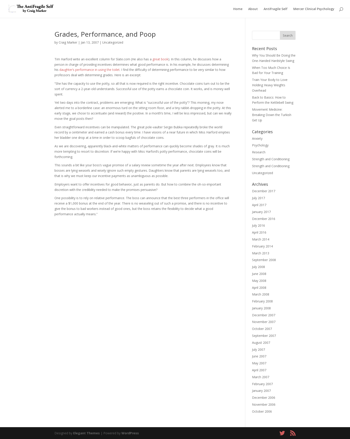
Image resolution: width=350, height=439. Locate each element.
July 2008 (258, 267)
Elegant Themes (86, 433)
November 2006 (263, 404)
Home (237, 9)
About (253, 9)
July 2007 (258, 349)
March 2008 (260, 294)
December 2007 (263, 315)
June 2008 (259, 274)
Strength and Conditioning (271, 159)
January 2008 (261, 308)
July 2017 (258, 198)
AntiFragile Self (276, 9)
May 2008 (259, 281)
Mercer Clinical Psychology (313, 9)
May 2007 (259, 363)
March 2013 (260, 253)
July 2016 (258, 225)
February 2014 (262, 246)
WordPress (130, 433)
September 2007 (264, 335)
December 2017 (263, 191)
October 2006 (262, 411)
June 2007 (259, 356)
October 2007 (262, 329)
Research (258, 152)
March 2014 (260, 239)
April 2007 (259, 370)
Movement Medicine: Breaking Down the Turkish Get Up (271, 114)
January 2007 (261, 390)
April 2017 (259, 205)
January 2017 (261, 212)
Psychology (260, 145)
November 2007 (263, 322)
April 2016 (259, 232)
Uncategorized (112, 42)
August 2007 (261, 342)
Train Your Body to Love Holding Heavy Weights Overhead (270, 85)
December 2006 (263, 397)
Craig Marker (68, 42)
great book (160, 59)
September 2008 (264, 260)
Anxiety (257, 138)
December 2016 (263, 219)
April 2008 (259, 287)
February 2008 (262, 301)
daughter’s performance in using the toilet (89, 70)
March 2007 (260, 377)
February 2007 (262, 384)
